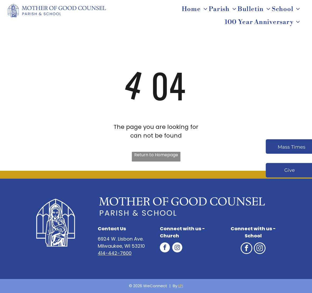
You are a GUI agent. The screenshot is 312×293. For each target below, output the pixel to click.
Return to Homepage (156, 155)
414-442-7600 (115, 253)
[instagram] (177, 248)
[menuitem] (195, 9)
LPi (180, 286)
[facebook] (165, 248)
